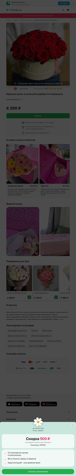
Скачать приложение (38, 471)
